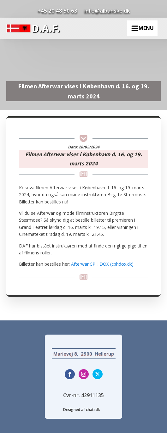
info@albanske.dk (107, 10)
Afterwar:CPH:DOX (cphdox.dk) (102, 264)
